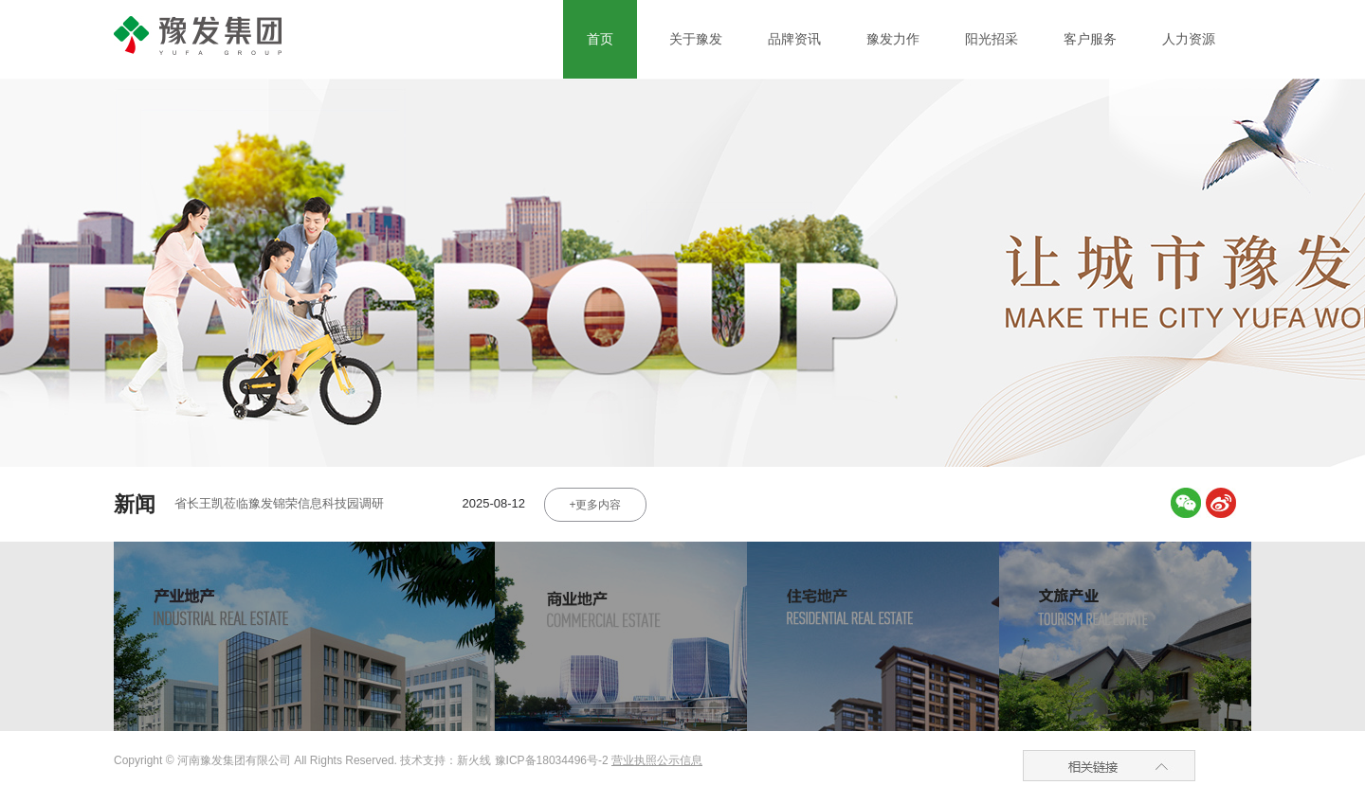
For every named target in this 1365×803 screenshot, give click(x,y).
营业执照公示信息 (656, 760)
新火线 (475, 760)
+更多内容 (595, 504)
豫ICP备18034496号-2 (552, 760)
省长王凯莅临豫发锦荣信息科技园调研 (279, 503)
